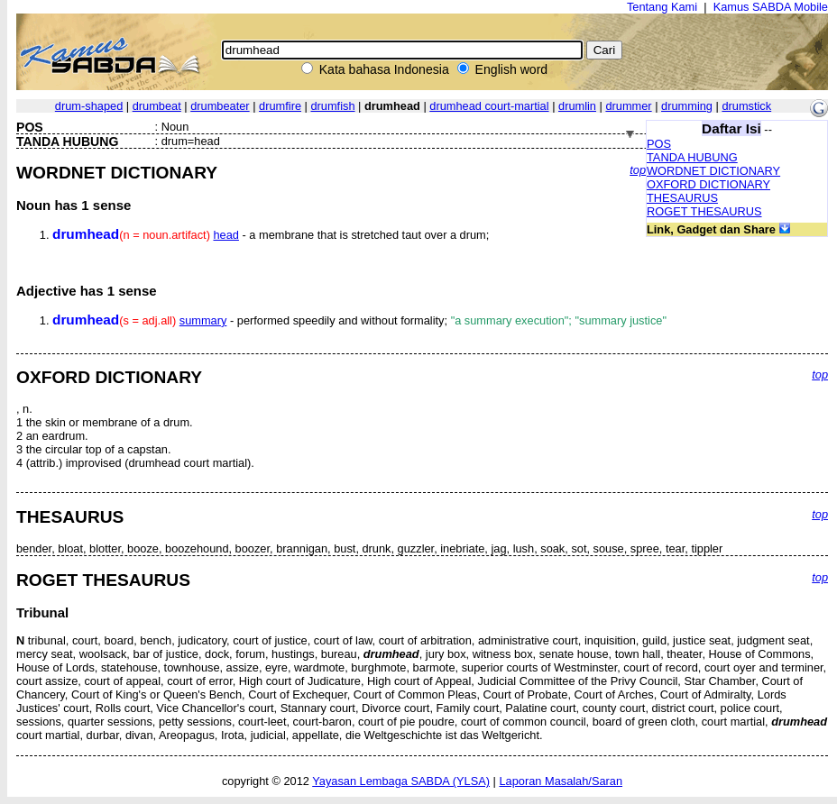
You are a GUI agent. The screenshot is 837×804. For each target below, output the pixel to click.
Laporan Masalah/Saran (560, 781)
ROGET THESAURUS (704, 211)
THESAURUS (682, 198)
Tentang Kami (662, 7)
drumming (687, 106)
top (638, 170)
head (225, 235)
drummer (628, 106)
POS (659, 144)
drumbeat (157, 106)
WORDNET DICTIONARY (713, 171)
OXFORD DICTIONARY (708, 184)
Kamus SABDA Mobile (770, 7)
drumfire (280, 106)
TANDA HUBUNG (692, 157)
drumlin (577, 106)
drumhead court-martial (488, 106)
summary (203, 320)
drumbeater (219, 106)
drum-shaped (89, 106)
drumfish (332, 106)
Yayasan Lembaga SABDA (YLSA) (401, 781)
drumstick (746, 106)
